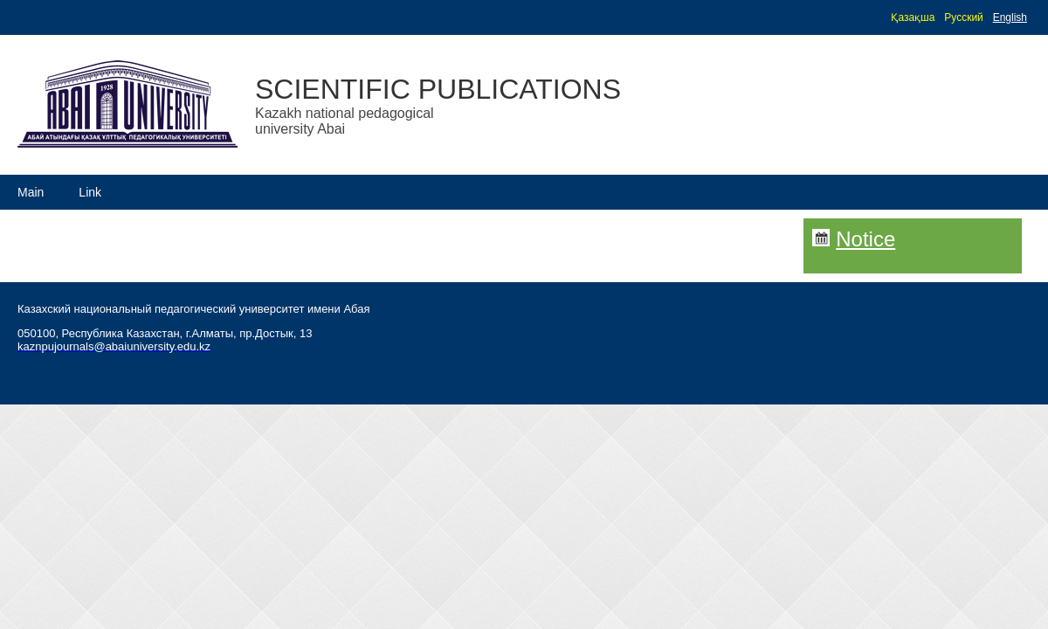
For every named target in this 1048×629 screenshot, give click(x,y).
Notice (865, 239)
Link (90, 192)
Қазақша (912, 17)
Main (30, 192)
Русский (963, 17)
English (1010, 17)
